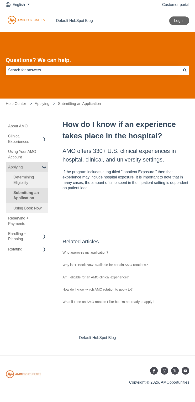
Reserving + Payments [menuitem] (18, 220)
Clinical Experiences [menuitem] (18, 138)
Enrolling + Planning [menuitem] (17, 236)
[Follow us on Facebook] (154, 371)
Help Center (16, 104)
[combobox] (93, 70)
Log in (179, 21)
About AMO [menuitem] (18, 126)
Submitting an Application (79, 104)
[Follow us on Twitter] (175, 371)
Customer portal (175, 5)
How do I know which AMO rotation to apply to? (97, 289)
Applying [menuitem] (15, 167)
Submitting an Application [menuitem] (26, 195)
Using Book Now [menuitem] (27, 208)
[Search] (184, 70)
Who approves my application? (85, 252)
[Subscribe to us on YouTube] (185, 371)
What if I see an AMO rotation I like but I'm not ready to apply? (108, 302)
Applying (42, 104)
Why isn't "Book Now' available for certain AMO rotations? (105, 265)
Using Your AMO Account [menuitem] (22, 154)
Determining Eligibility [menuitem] (23, 179)
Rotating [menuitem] (15, 249)
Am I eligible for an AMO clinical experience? (96, 277)
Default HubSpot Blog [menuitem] (97, 338)
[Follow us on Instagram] (164, 371)
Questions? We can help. (38, 60)
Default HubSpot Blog (74, 21)
